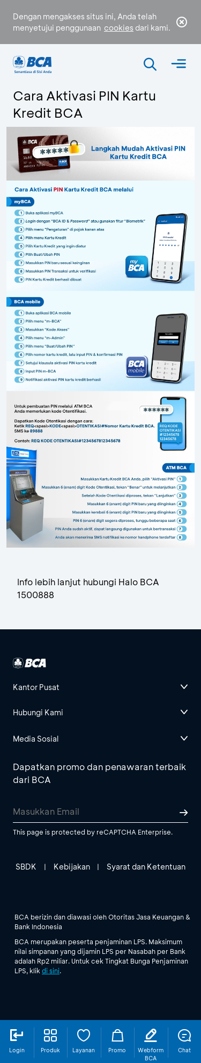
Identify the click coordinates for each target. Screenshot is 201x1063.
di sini (50, 970)
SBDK (26, 866)
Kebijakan (72, 866)
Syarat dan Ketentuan (146, 866)
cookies (118, 28)
